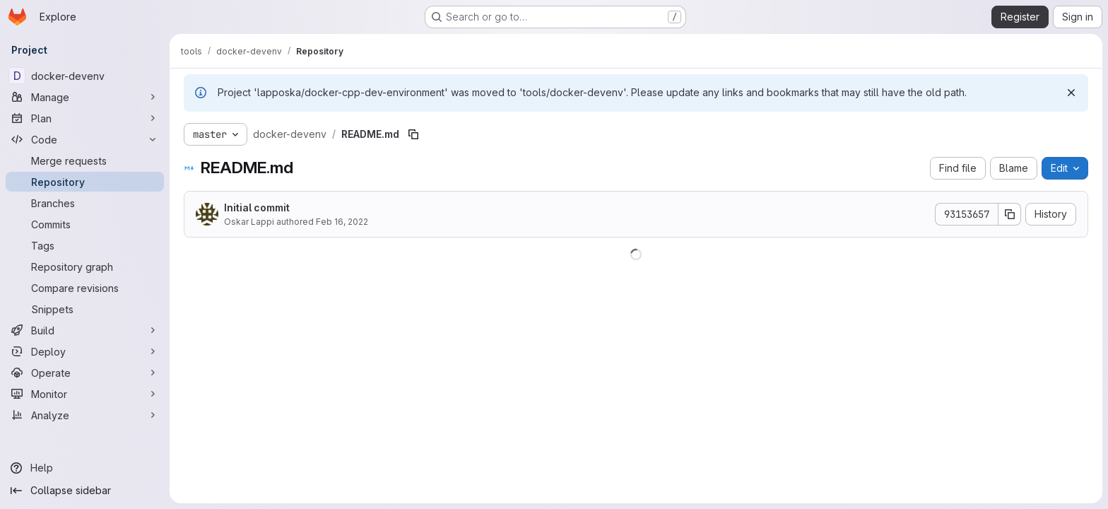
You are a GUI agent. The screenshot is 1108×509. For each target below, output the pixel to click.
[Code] (85, 139)
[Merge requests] (85, 160)
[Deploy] (85, 351)
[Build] (85, 330)
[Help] (85, 468)
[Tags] (85, 245)
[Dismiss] (1071, 92)
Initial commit (257, 207)
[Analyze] (85, 415)
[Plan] (85, 118)
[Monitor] (85, 394)
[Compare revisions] (85, 288)
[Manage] (85, 97)
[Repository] (85, 182)
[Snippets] (85, 309)
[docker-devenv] (85, 76)
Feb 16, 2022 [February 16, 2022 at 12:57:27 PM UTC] (342, 221)
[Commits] (85, 224)
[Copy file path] (413, 134)
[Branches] (85, 203)
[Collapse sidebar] (85, 491)
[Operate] (85, 372)
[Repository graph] (85, 266)
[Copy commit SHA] (1009, 214)
